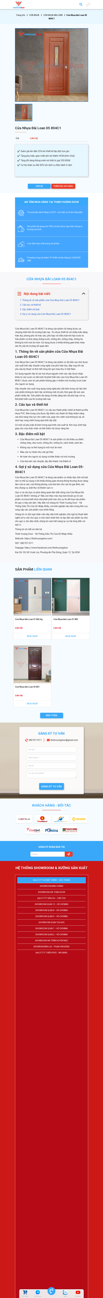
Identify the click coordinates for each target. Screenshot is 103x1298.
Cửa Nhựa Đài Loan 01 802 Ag (29, 619)
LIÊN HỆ (39, 186)
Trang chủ (20, 15)
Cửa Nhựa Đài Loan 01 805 (65, 619)
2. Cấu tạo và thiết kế (30, 304)
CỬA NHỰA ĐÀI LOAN (53, 15)
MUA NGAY (32, 636)
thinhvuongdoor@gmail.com (64, 740)
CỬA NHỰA (34, 15)
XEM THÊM (51, 715)
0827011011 (35, 740)
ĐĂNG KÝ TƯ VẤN (51, 786)
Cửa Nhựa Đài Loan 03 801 (27, 687)
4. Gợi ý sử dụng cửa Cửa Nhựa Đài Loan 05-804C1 (45, 314)
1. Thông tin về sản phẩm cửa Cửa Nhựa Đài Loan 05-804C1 (50, 300)
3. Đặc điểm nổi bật (29, 309)
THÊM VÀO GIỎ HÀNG (63, 186)
